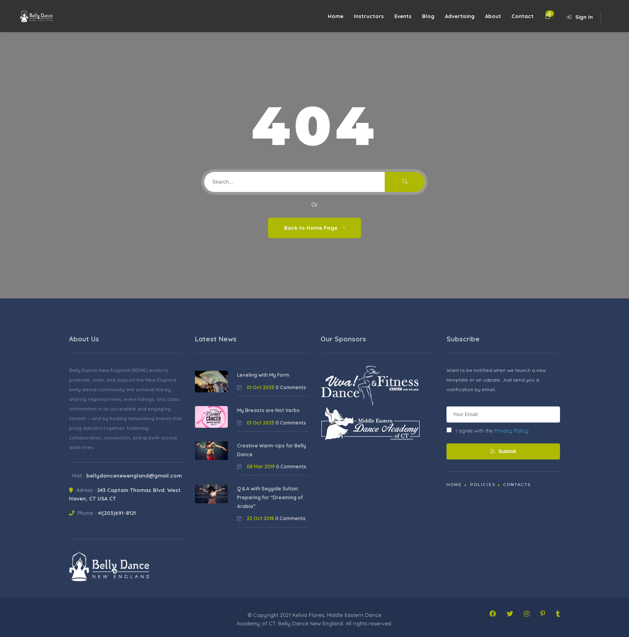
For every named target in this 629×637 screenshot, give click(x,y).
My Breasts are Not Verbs (268, 410)
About (493, 16)
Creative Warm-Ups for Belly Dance (271, 450)
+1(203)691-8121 (116, 513)
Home (335, 16)
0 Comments (291, 387)
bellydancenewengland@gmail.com (134, 475)
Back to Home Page (314, 228)
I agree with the (487, 430)
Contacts (517, 484)
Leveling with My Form (263, 375)
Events (403, 16)
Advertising (460, 16)
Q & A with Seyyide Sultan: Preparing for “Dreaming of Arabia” (270, 497)
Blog (428, 16)
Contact (522, 16)
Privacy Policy (511, 430)
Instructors (369, 16)
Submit (503, 451)
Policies (482, 484)
